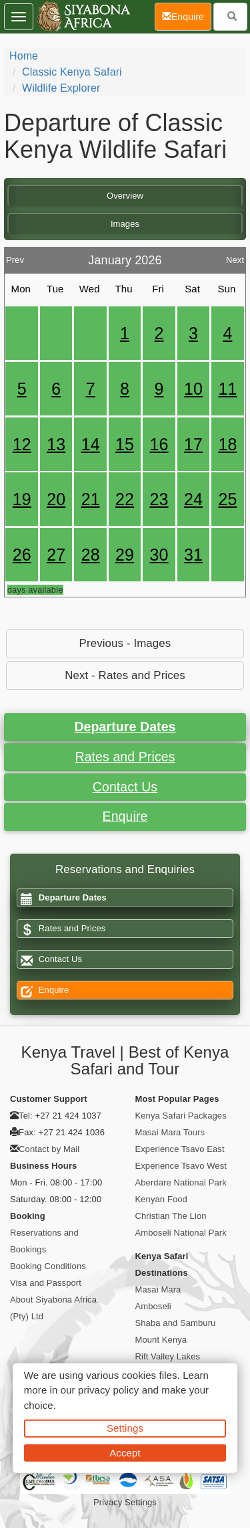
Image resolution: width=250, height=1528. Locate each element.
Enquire (125, 816)
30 (159, 554)
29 (124, 554)
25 (227, 499)
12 (22, 444)
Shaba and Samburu (175, 1323)
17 (193, 444)
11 (227, 388)
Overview (125, 196)
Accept (124, 1452)
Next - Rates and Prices (125, 675)
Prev (15, 256)
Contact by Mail (49, 1149)
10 (193, 388)
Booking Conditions (48, 1266)
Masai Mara (158, 1289)
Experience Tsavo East (180, 1149)
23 (159, 499)
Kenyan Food (161, 1199)
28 (90, 554)
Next (235, 256)
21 (90, 499)
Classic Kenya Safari (72, 72)
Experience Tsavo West (181, 1166)
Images (125, 224)
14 (90, 444)
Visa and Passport (45, 1283)
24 (193, 499)
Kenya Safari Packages (181, 1116)
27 (56, 554)
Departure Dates (124, 726)
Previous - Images (125, 643)
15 (124, 444)
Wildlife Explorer (61, 88)
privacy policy (108, 1390)
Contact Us (125, 786)
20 (56, 499)
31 (193, 554)
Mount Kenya (161, 1340)
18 (227, 444)
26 (22, 554)
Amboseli (153, 1306)
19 (22, 499)
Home (23, 56)
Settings (125, 1428)
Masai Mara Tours (170, 1132)
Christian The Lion (171, 1216)
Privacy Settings (125, 1502)
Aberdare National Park (181, 1182)
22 (124, 499)
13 (56, 444)
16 (159, 444)
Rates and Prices (125, 756)
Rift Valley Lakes (168, 1356)
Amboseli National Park (181, 1233)
